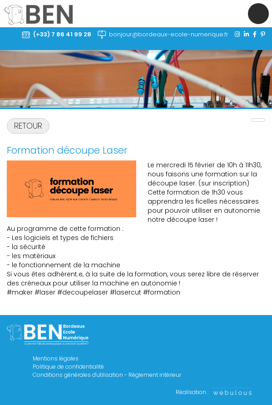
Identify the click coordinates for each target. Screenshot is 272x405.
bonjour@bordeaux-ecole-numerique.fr (168, 34)
